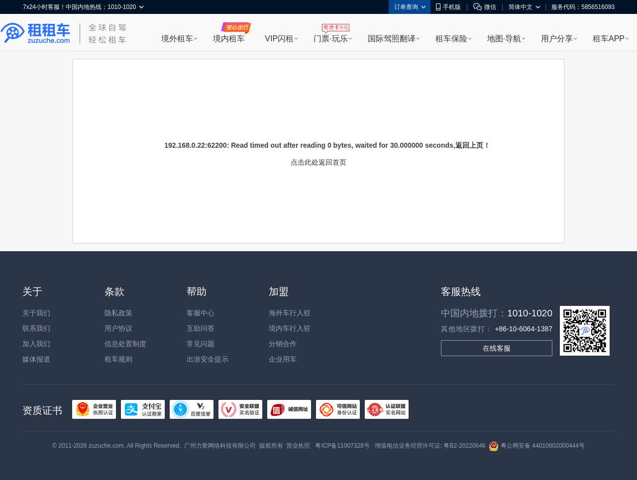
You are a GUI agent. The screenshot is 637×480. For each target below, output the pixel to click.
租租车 (35, 33)
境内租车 (229, 38)
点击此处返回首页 (318, 162)
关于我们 (36, 313)
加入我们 (36, 344)
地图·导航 (504, 38)
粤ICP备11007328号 (342, 445)
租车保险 (451, 38)
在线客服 (497, 348)
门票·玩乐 (330, 38)
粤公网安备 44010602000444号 (537, 445)
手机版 (448, 6)
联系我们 (36, 328)
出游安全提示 (207, 359)
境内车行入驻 (290, 328)
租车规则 (118, 359)
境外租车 (177, 38)
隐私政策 (118, 313)
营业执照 (298, 445)
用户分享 (557, 38)
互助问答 (200, 328)
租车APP (609, 38)
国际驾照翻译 (392, 38)
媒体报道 (36, 359)
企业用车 (283, 359)
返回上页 (469, 145)
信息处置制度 (125, 344)
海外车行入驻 (290, 313)
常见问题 (200, 344)
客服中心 (200, 313)
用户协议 (118, 328)
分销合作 (283, 344)
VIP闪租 (279, 38)
